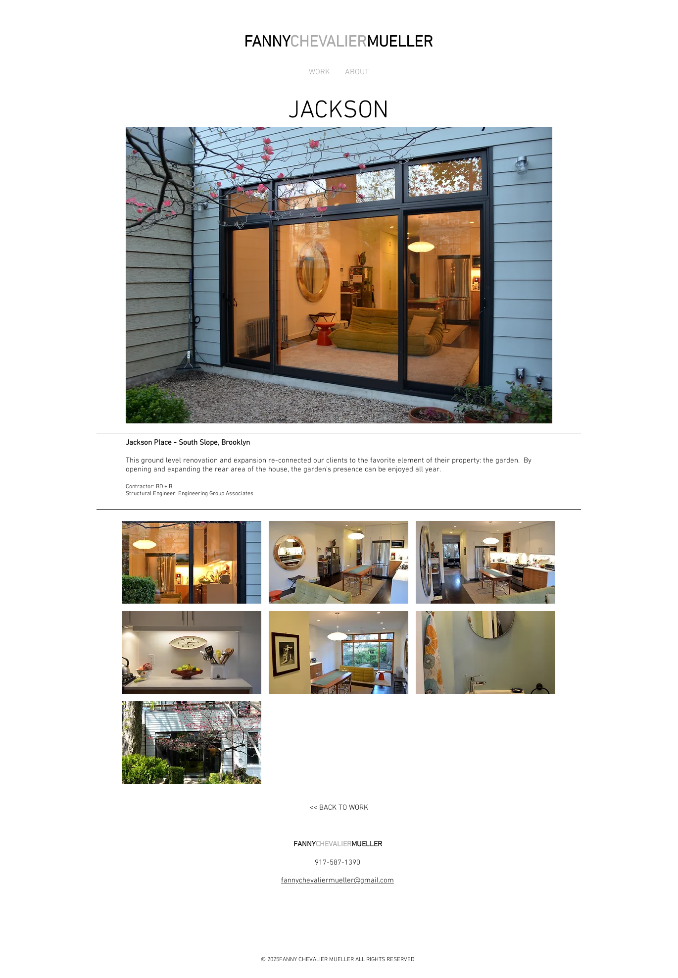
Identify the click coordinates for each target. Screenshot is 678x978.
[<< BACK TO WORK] (338, 807)
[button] (191, 562)
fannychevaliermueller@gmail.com (337, 880)
